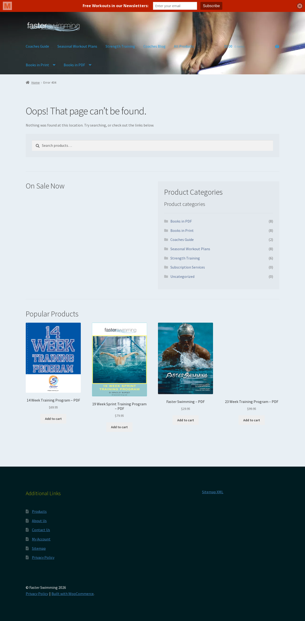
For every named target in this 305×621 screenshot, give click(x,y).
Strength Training (120, 46)
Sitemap (39, 548)
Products (39, 511)
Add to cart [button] (53, 419)
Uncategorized (182, 276)
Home (35, 82)
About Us (39, 520)
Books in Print (37, 64)
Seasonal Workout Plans (77, 46)
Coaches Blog (154, 46)
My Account (41, 539)
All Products (184, 46)
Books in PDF (74, 64)
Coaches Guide (37, 46)
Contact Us (41, 529)
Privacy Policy (43, 557)
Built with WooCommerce (72, 593)
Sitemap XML (212, 491)
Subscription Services (187, 267)
